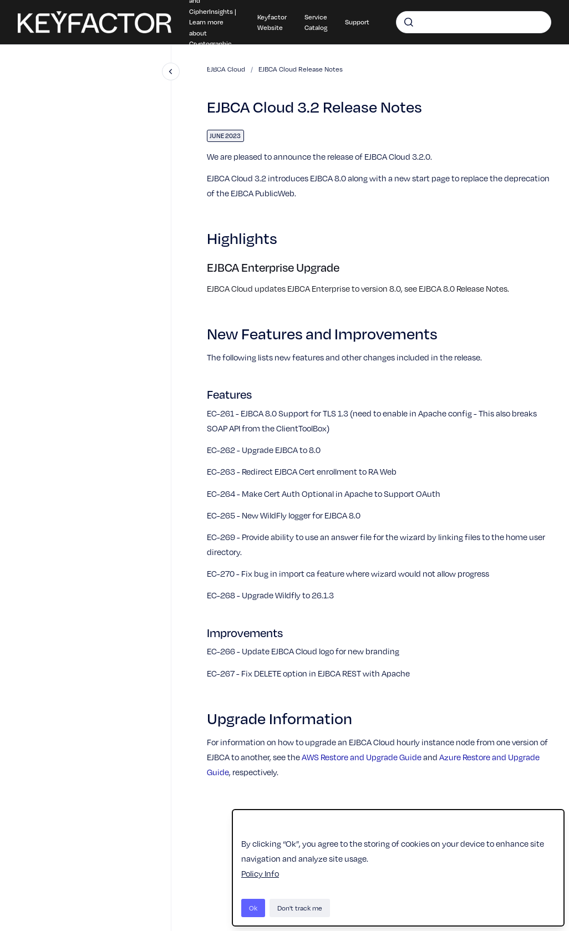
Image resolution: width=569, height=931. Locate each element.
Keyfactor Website (272, 22)
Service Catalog (315, 22)
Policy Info (260, 873)
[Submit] (409, 22)
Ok (253, 907)
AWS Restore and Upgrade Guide (361, 756)
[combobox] (474, 22)
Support (357, 21)
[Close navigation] (171, 71)
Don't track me (299, 907)
